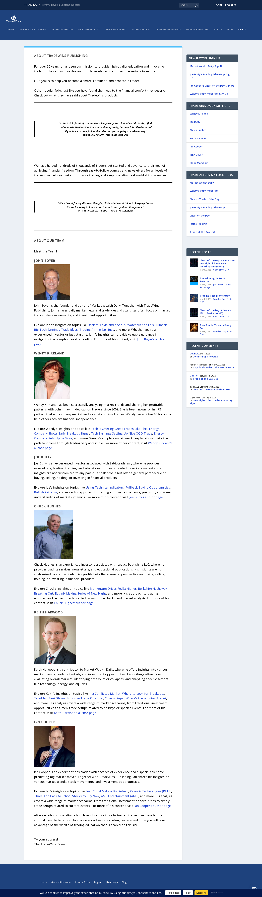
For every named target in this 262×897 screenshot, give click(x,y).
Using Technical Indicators (105, 490)
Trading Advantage (168, 31)
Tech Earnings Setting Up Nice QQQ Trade (121, 436)
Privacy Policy (82, 884)
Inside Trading (141, 31)
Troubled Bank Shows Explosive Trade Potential (68, 701)
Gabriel (194, 378)
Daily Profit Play (89, 31)
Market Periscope (197, 31)
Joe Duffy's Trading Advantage (215, 288)
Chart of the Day (116, 31)
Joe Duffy (195, 124)
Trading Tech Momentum (215, 298)
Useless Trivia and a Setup (107, 327)
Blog (230, 31)
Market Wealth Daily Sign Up (206, 68)
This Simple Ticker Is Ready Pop (216, 329)
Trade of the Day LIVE (202, 234)
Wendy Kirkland (199, 116)
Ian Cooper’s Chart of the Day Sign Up (212, 88)
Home (11, 31)
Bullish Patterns (45, 495)
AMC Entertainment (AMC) (119, 798)
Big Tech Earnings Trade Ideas (56, 332)
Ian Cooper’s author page (152, 808)
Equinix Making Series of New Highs (80, 596)
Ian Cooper (196, 148)
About (242, 31)
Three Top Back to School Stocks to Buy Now (66, 798)
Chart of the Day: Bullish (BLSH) (211, 391)
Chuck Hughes (198, 132)
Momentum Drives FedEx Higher (113, 591)
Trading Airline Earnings (96, 332)
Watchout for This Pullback (147, 327)
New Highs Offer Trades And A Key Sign (211, 404)
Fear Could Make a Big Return (107, 794)
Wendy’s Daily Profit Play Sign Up (209, 96)
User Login (112, 884)
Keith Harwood (198, 140)
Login (218, 5)
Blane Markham (199, 165)
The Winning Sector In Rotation (213, 282)
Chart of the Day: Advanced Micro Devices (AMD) (216, 314)
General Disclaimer (61, 884)
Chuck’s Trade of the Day (204, 201)
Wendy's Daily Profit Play (216, 302)
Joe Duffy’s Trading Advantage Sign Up (210, 78)
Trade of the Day (62, 31)
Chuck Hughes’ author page (74, 605)
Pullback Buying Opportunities (147, 490)
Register (230, 5)
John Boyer (196, 157)
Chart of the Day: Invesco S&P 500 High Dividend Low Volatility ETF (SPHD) (217, 265)
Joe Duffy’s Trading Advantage (207, 209)
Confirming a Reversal (205, 358)
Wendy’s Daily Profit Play (204, 193)
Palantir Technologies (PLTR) (150, 794)
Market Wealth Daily (33, 31)
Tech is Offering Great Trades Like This (119, 431)
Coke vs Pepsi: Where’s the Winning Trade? (135, 701)
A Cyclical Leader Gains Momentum (213, 369)
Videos (217, 31)
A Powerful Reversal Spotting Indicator (59, 4)
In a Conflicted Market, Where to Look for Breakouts (126, 696)
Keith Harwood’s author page (75, 715)
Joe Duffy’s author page (146, 499)
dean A (194, 355)
